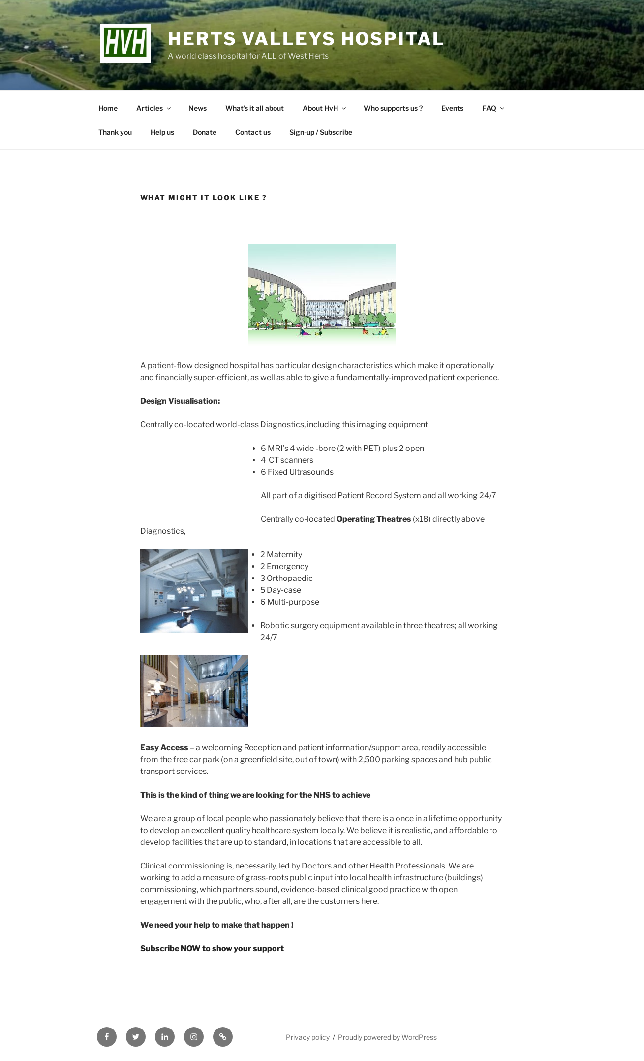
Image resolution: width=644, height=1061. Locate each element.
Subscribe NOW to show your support (212, 948)
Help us (162, 132)
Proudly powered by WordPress (387, 1037)
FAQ (494, 108)
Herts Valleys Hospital (306, 39)
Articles (154, 108)
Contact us (253, 132)
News (197, 108)
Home (108, 108)
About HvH (325, 108)
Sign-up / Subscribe (320, 132)
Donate (204, 132)
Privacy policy (308, 1037)
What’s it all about (254, 108)
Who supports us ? (393, 108)
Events (452, 108)
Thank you (115, 132)
